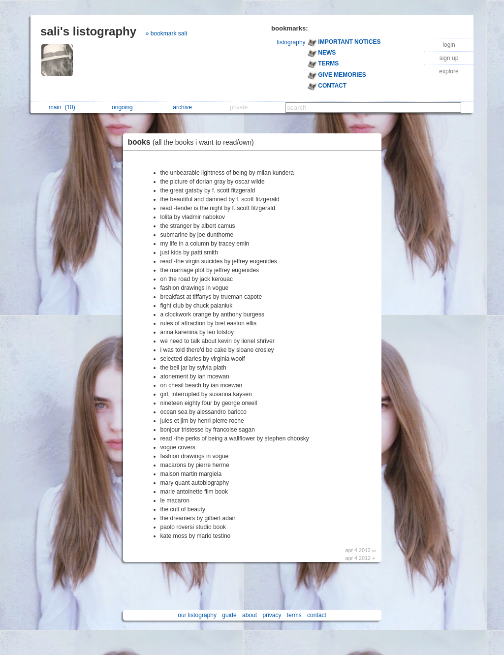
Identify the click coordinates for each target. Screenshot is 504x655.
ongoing (125, 107)
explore (448, 71)
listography (291, 42)
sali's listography (88, 31)
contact (316, 615)
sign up (449, 58)
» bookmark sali (166, 33)
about (249, 615)
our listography (197, 615)
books (193, 142)
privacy (271, 615)
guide (229, 615)
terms (294, 615)
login (448, 44)
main (62, 107)
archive (185, 107)
